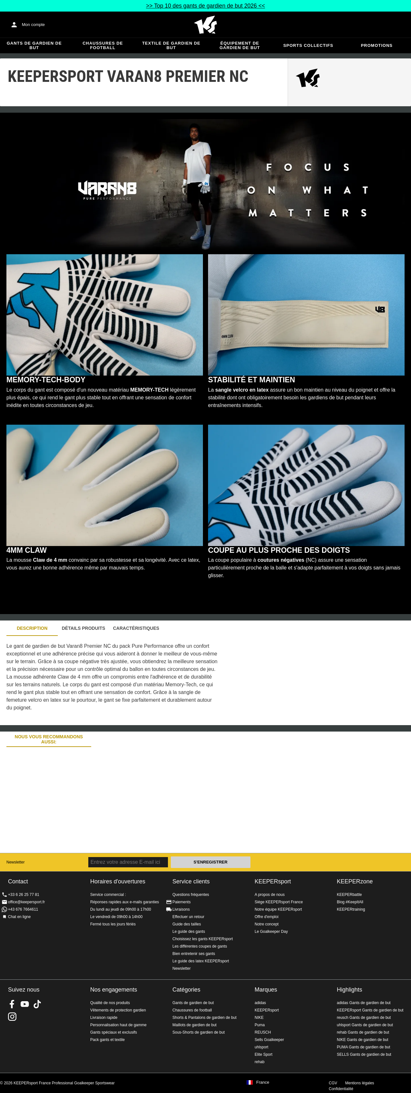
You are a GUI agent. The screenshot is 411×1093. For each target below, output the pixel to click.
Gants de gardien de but (34, 45)
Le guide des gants (188, 931)
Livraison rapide (104, 1017)
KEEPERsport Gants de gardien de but (370, 1010)
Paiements (181, 902)
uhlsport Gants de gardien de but (365, 1025)
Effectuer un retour (188, 917)
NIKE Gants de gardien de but (362, 1039)
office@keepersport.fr (26, 902)
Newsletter (15, 862)
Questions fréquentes (190, 894)
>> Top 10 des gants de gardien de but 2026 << (205, 6)
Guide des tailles (186, 924)
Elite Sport (263, 1054)
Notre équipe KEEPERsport (278, 909)
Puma (260, 1025)
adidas (260, 1003)
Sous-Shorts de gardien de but (198, 1032)
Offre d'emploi (266, 917)
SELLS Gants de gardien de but (364, 1054)
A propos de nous (269, 894)
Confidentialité (341, 1089)
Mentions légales (359, 1083)
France (262, 1082)
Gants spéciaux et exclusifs (113, 1032)
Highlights (349, 989)
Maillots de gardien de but (194, 1025)
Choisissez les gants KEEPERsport (202, 939)
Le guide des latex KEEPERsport (200, 961)
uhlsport (261, 1047)
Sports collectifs (308, 45)
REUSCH (263, 1032)
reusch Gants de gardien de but (364, 1017)
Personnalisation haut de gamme (118, 1025)
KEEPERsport (273, 881)
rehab (260, 1062)
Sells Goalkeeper (269, 1039)
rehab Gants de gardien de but (363, 1032)
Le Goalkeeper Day (271, 931)
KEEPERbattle (349, 894)
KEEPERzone (355, 881)
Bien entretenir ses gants (193, 953)
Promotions (377, 45)
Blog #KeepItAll (350, 902)
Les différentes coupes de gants (199, 946)
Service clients (191, 881)
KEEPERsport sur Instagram (12, 1016)
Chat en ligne (19, 917)
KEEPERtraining (351, 909)
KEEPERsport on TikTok (37, 1004)
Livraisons (181, 909)
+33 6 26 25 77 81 (23, 894)
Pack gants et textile (107, 1039)
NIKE (259, 1017)
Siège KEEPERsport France (279, 902)
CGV (333, 1083)
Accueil (205, 25)
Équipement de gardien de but (240, 45)
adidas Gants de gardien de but (363, 1003)
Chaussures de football (103, 45)
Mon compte (33, 24)
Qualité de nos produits (110, 1003)
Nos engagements (113, 989)
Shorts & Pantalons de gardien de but (204, 1017)
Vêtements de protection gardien (118, 1010)
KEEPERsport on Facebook (12, 1004)
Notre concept (267, 924)
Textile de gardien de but (171, 45)
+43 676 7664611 (23, 909)
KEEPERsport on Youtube (25, 1004)
